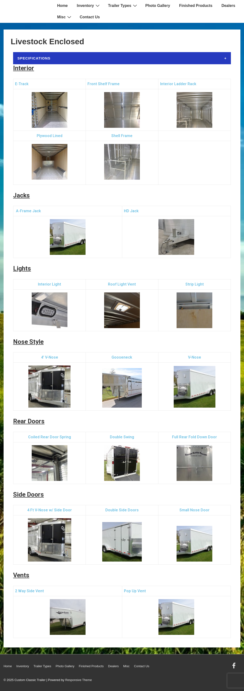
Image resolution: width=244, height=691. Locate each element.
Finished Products (196, 6)
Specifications (34, 58)
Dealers (228, 6)
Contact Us (90, 17)
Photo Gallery (157, 6)
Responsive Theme (78, 680)
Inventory (89, 5)
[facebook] (234, 667)
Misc (65, 17)
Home (62, 6)
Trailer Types (123, 5)
